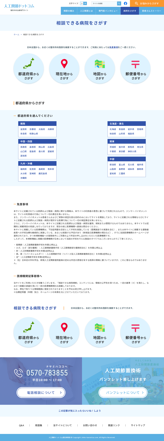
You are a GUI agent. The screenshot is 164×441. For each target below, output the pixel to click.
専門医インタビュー (108, 10)
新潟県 (113, 164)
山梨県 (113, 168)
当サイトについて (62, 425)
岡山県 (42, 146)
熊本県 (51, 168)
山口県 (23, 151)
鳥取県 (23, 146)
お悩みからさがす (147, 3)
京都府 (32, 129)
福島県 (131, 133)
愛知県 (113, 173)
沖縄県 (23, 177)
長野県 (122, 168)
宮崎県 (32, 173)
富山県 (122, 164)
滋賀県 (23, 129)
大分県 (23, 173)
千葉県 (113, 151)
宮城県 (140, 129)
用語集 (38, 425)
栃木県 (122, 146)
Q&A (21, 425)
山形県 (122, 133)
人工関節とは (86, 10)
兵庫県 (51, 129)
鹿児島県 (43, 173)
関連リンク (114, 425)
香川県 (42, 151)
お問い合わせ (90, 425)
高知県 (23, 155)
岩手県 (131, 129)
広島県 (51, 146)
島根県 (32, 146)
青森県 (122, 129)
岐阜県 (131, 168)
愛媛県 (51, 151)
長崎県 (42, 168)
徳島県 (32, 151)
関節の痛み (69, 10)
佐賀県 (32, 168)
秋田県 (113, 133)
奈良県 (23, 133)
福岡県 (23, 168)
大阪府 (42, 129)
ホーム (16, 34)
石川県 (131, 164)
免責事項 (113, 47)
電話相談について (41, 392)
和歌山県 (33, 133)
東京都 (122, 151)
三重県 (122, 173)
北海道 (113, 129)
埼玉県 (140, 146)
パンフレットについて (123, 392)
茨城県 (113, 146)
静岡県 (140, 168)
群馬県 (131, 146)
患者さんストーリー (151, 10)
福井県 (140, 164)
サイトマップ (138, 425)
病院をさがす (129, 10)
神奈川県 (132, 151)
